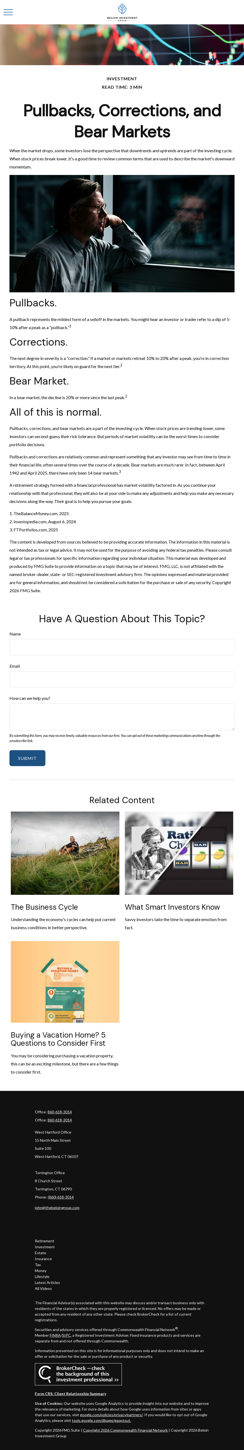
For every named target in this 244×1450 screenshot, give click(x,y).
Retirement (44, 1241)
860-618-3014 (60, 1112)
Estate (40, 1252)
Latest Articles (47, 1282)
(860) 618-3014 (61, 1197)
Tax (38, 1264)
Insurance (43, 1258)
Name (15, 633)
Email (14, 665)
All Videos (43, 1288)
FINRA (55, 1335)
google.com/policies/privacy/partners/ (111, 1414)
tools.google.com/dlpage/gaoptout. (101, 1420)
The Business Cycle (44, 907)
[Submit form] (27, 758)
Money (40, 1270)
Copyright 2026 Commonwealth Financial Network (125, 1430)
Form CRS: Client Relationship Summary (70, 1393)
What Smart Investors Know (172, 907)
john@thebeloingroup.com (57, 1207)
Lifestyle (42, 1276)
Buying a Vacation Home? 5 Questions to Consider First (58, 1039)
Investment (45, 1246)
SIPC (66, 1335)
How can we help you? (29, 698)
